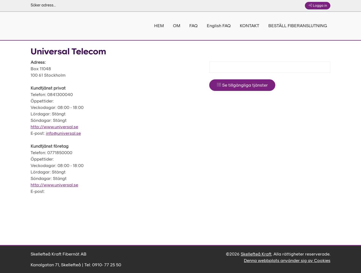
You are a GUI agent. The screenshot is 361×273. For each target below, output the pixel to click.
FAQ (193, 26)
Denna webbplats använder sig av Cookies (287, 261)
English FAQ (219, 26)
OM (176, 26)
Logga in (317, 5)
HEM (159, 26)
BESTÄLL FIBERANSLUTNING (297, 26)
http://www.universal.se (54, 127)
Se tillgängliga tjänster (242, 85)
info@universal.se (63, 134)
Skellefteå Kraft (256, 254)
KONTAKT (249, 26)
